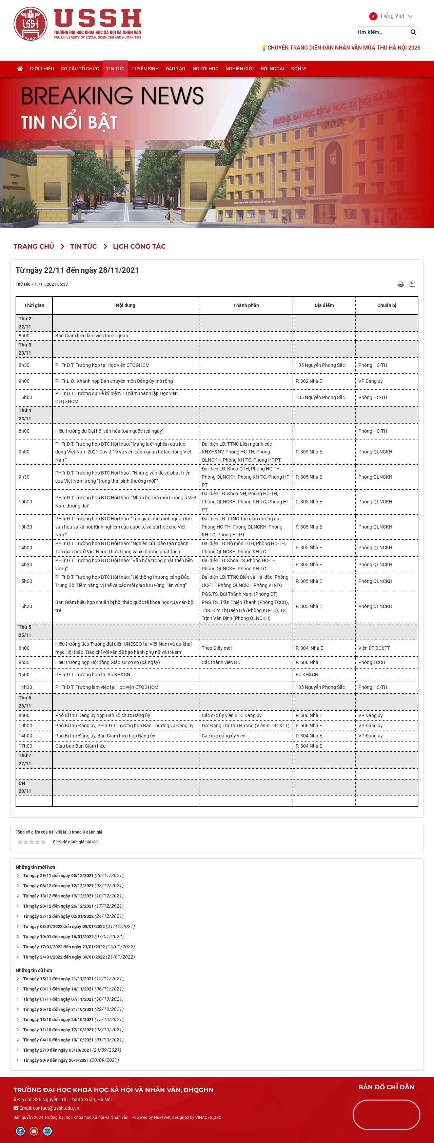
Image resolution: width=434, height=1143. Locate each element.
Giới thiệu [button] (42, 69)
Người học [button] (205, 69)
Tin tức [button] (115, 69)
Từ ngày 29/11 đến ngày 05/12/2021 (58, 875)
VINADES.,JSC (208, 1117)
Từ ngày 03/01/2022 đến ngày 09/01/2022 (64, 926)
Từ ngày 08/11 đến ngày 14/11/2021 (58, 989)
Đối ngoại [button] (272, 69)
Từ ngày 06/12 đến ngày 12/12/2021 (58, 885)
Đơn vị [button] (299, 69)
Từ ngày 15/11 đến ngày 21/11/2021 (58, 978)
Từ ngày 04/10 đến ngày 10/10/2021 (58, 1039)
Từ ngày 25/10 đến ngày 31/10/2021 (58, 1009)
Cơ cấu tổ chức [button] (80, 69)
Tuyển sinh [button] (145, 69)
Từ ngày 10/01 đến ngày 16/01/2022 (58, 936)
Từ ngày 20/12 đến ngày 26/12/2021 (58, 906)
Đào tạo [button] (175, 69)
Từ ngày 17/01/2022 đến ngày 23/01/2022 (64, 946)
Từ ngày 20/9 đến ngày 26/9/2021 (56, 1060)
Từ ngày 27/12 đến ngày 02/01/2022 (58, 916)
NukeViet (162, 1117)
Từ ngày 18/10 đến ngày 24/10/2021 (58, 1019)
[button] (386, 16)
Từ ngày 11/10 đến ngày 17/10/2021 (58, 1029)
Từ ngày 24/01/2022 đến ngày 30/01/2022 (64, 957)
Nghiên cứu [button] (239, 69)
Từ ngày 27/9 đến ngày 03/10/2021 (57, 1050)
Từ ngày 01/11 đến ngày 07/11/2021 (58, 999)
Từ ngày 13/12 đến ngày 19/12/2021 (58, 895)
